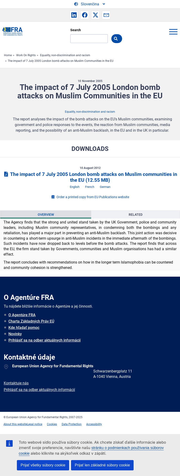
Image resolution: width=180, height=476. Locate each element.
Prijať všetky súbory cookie (43, 465)
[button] (74, 15)
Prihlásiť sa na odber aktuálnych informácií (44, 340)
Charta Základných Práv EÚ (31, 321)
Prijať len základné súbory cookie (102, 465)
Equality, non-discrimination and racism (65, 55)
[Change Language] (90, 4)
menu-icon (173, 32)
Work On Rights (26, 55)
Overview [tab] (46, 214)
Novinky (15, 334)
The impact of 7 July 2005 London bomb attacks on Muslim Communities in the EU (60, 61)
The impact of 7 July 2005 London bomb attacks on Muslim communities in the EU (90, 177)
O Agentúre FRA (22, 315)
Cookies (52, 424)
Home (8, 55)
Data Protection (72, 424)
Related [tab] (135, 214)
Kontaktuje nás (16, 383)
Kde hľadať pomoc (23, 327)
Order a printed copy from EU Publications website (90, 197)
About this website (15, 424)
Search (75, 30)
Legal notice (34, 424)
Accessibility (94, 424)
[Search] (89, 38)
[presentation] (45, 215)
